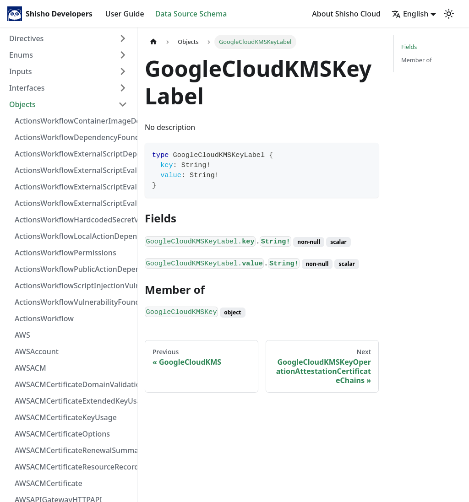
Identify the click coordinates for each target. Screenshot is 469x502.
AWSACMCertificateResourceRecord (74, 467)
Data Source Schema (191, 14)
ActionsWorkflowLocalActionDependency (74, 236)
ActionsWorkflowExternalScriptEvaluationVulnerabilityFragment (74, 170)
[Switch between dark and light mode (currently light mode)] (449, 13)
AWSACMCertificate (48, 483)
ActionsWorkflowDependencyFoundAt (74, 137)
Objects (22, 104)
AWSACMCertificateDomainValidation (74, 384)
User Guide (124, 14)
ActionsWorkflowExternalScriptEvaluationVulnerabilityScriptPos (74, 187)
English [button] (410, 14)
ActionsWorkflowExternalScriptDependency (74, 154)
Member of (416, 60)
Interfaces (26, 88)
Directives (26, 38)
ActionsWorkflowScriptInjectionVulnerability (74, 286)
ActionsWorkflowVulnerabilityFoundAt (74, 302)
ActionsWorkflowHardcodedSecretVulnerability (74, 220)
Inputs (20, 71)
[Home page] (153, 42)
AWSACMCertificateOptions (62, 434)
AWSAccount (37, 351)
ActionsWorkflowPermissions (65, 253)
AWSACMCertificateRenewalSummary (74, 450)
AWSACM (30, 368)
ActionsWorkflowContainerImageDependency (74, 121)
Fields (409, 47)
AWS (22, 335)
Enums (21, 55)
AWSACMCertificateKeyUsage (66, 417)
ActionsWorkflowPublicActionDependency (74, 269)
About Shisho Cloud (346, 14)
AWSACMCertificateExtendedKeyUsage (74, 401)
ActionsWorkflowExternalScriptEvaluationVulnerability (74, 203)
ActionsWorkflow (44, 318)
